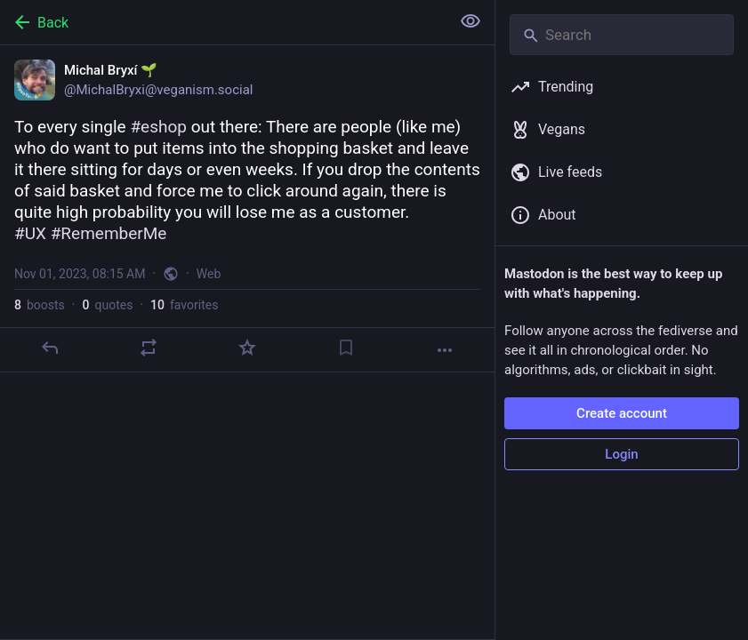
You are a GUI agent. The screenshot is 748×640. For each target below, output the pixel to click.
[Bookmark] (346, 347)
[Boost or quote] (148, 347)
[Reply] (49, 347)
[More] (444, 350)
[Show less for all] (470, 21)
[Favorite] (247, 347)
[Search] (622, 34)
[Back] (223, 22)
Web (209, 274)
